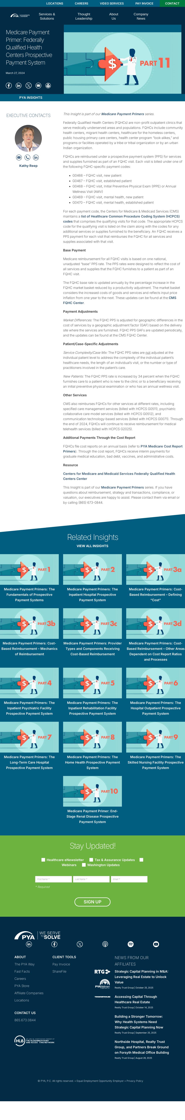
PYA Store (21, 986)
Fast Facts (22, 971)
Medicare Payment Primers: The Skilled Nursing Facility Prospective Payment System (156, 762)
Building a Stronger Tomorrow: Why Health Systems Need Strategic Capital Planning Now (139, 1022)
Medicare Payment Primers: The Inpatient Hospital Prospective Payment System (92, 594)
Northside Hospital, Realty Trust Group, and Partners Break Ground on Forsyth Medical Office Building (142, 1047)
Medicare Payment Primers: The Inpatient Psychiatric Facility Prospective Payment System (29, 708)
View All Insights (92, 546)
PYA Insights (30, 97)
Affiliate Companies (28, 993)
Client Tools (64, 957)
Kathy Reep (28, 166)
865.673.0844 (25, 1020)
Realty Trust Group (124, 987)
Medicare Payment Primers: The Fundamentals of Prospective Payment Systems (29, 594)
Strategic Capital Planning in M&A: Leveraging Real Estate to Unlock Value (141, 977)
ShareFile (59, 971)
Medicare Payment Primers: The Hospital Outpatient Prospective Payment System (155, 708)
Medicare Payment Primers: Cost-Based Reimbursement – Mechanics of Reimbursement (29, 648)
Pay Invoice (144, 3)
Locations (54, 3)
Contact (172, 3)
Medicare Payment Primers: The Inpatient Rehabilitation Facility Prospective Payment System (92, 708)
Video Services (112, 3)
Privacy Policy (135, 1080)
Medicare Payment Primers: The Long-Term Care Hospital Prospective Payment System (29, 762)
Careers (81, 3)
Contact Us (25, 1013)
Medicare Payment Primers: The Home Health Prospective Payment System (92, 762)
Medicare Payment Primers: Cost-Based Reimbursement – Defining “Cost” (155, 594)
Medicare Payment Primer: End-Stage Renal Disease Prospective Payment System (93, 816)
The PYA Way (24, 964)
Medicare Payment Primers (122, 487)
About (20, 957)
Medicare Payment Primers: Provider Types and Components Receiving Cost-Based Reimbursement (92, 648)
